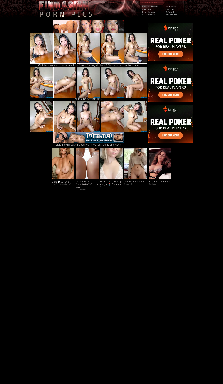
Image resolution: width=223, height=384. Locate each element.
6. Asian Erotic (169, 9)
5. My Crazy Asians (171, 6)
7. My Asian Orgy (170, 12)
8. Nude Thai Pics (170, 15)
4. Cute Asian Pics (149, 15)
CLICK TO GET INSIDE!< (89, 99)
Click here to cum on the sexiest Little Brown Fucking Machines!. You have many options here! (88, 65)
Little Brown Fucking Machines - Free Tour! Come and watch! (88, 143)
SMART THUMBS (117, 326)
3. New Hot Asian (148, 12)
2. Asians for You (148, 9)
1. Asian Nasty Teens (150, 6)
